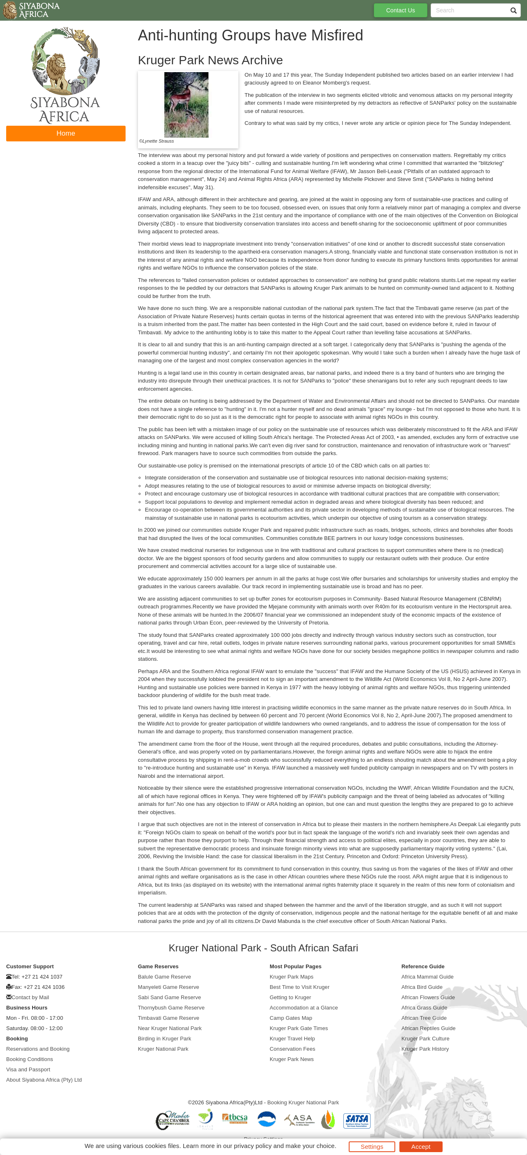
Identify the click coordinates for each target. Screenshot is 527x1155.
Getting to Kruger (290, 997)
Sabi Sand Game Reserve (169, 997)
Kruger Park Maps (291, 977)
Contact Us (400, 10)
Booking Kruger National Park (303, 1102)
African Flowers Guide (428, 997)
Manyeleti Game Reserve (168, 987)
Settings (372, 1146)
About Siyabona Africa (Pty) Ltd (44, 1080)
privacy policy (252, 1145)
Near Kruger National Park (170, 1028)
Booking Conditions (29, 1059)
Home (65, 133)
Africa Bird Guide (422, 987)
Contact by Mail (30, 997)
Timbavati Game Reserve (168, 1018)
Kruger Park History (425, 1049)
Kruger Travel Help (292, 1038)
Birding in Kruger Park (164, 1038)
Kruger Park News (292, 1059)
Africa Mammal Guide (427, 977)
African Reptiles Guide (428, 1028)
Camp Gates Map (291, 1018)
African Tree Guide (424, 1018)
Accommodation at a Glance (304, 1008)
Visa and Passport (28, 1069)
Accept (420, 1146)
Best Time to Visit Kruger (299, 987)
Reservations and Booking (38, 1049)
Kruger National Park (163, 1049)
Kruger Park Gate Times (299, 1028)
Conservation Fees (292, 1049)
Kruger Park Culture (425, 1038)
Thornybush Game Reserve (171, 1008)
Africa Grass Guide (424, 1008)
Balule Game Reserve (164, 977)
